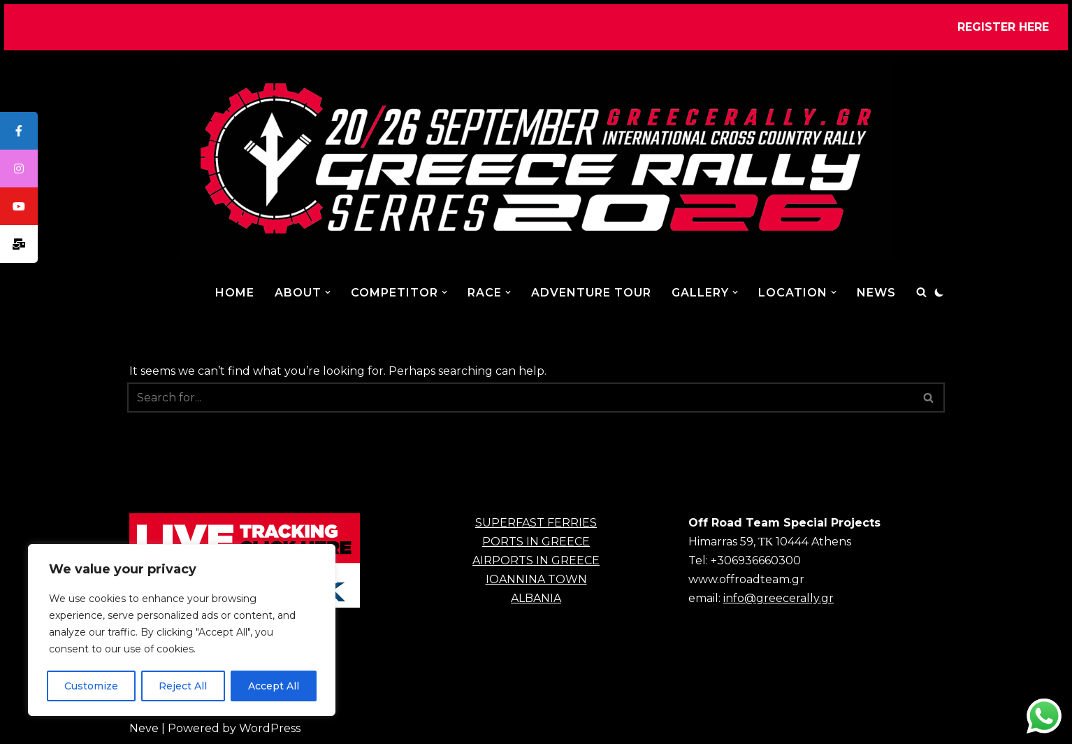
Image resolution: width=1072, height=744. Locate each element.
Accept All (273, 686)
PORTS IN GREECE (536, 541)
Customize (91, 686)
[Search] (921, 292)
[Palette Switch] (939, 292)
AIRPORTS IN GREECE (536, 560)
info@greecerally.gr (778, 598)
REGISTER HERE (1003, 27)
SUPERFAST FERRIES (536, 522)
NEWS (876, 292)
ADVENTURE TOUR (591, 292)
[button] (328, 292)
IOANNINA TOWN (536, 579)
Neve (144, 728)
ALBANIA (536, 598)
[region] (181, 630)
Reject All (183, 686)
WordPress (269, 728)
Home (234, 292)
